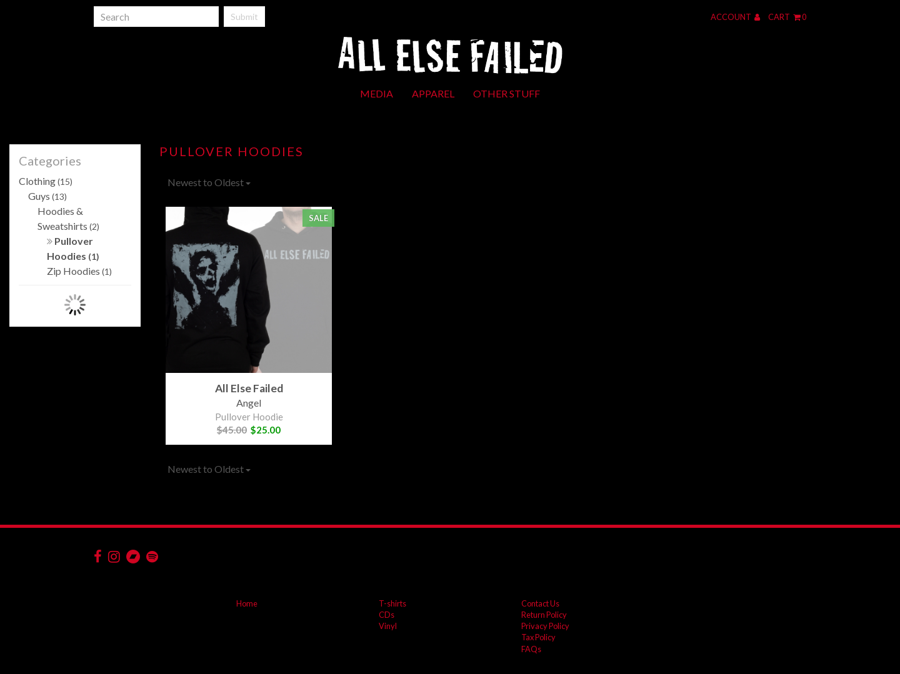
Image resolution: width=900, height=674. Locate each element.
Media (376, 93)
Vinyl (388, 626)
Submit (244, 16)
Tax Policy (538, 637)
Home (247, 603)
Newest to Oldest (209, 182)
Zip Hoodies (79, 271)
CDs (386, 615)
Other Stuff (506, 93)
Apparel (433, 93)
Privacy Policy (545, 626)
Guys (47, 196)
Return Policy (544, 615)
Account (735, 17)
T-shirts (392, 603)
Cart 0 (787, 17)
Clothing (45, 181)
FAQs (531, 649)
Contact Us (540, 603)
